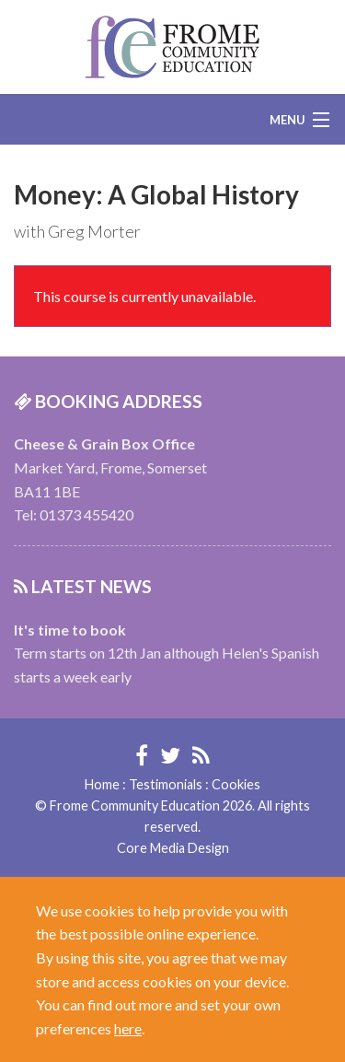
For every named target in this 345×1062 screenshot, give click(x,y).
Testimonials (165, 784)
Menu (287, 119)
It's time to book (70, 629)
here (128, 1028)
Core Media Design (173, 848)
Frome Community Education (172, 47)
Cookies (236, 784)
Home (102, 784)
